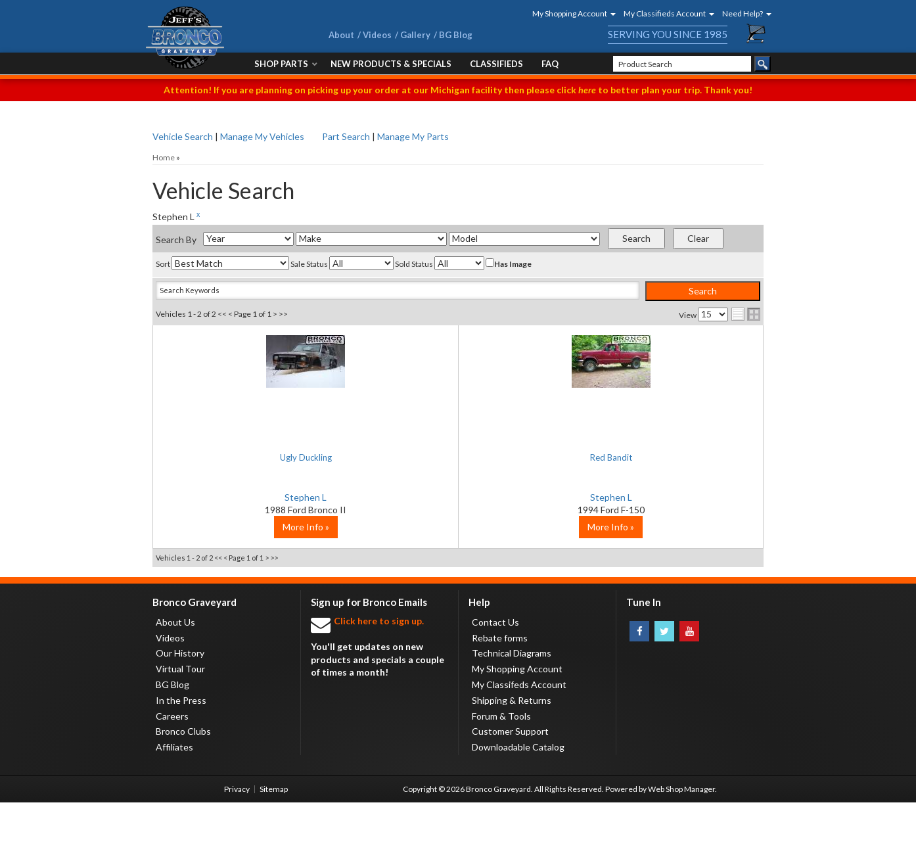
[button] (569, 13)
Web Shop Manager (681, 841)
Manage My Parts (413, 136)
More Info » (254, 579)
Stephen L (254, 497)
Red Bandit (458, 457)
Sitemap (274, 841)
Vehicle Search (182, 136)
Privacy (237, 841)
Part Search (346, 136)
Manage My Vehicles (262, 136)
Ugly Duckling (255, 457)
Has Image (509, 263)
